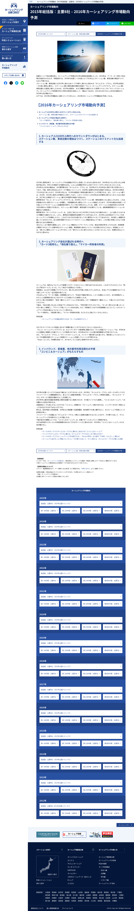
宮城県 (67, 892)
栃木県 (100, 892)
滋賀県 (47, 898)
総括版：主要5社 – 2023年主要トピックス (55, 550)
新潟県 (62, 895)
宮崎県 (100, 901)
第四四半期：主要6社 (111, 604)
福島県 (87, 892)
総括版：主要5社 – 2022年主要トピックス (55, 573)
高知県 (60, 901)
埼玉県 (113, 892)
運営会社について (37, 908)
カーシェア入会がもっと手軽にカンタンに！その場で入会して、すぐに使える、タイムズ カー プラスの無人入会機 (82, 439)
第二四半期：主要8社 (69, 743)
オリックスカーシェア (75, 857)
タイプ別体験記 (104, 867)
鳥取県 (88, 898)
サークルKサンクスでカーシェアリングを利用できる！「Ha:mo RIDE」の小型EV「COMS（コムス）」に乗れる (81, 436)
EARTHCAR (71, 870)
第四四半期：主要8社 (111, 743)
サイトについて (67, 908)
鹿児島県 (107, 901)
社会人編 (104, 870)
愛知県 (114, 895)
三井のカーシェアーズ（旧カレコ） (80, 877)
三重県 (121, 895)
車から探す (40, 883)
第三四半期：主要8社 (90, 743)
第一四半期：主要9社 (48, 813)
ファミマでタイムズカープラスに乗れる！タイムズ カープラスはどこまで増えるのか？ (72, 434)
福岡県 (67, 901)
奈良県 (73, 898)
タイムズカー (72, 873)
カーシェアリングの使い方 (108, 850)
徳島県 (121, 898)
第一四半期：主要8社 (48, 743)
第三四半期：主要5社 (90, 510)
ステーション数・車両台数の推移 (78, 34)
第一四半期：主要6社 (48, 604)
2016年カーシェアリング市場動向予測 (109, 34)
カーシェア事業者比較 (75, 850)
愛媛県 (54, 901)
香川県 (47, 901)
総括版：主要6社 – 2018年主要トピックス (55, 666)
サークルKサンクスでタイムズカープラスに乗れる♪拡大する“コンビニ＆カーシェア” (72, 431)
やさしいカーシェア (75, 863)
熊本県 (87, 901)
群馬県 (106, 892)
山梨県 (88, 895)
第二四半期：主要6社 (69, 604)
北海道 (47, 892)
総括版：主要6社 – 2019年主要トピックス (55, 643)
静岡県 (108, 895)
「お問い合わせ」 (86, 469)
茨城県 (93, 892)
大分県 (93, 901)
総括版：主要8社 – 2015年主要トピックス (55, 736)
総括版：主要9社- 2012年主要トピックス (55, 806)
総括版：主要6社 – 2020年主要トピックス (55, 620)
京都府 (54, 898)
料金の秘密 (103, 863)
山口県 (114, 898)
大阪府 (60, 898)
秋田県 (73, 892)
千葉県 (119, 892)
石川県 (75, 895)
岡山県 (101, 898)
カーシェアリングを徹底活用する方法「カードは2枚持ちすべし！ (65, 319)
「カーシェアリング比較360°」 (56, 461)
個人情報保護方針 (53, 908)
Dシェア (70, 880)
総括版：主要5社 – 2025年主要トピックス (55, 503)
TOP (30, 1)
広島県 (108, 898)
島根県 (95, 898)
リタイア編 (105, 880)
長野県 (95, 895)
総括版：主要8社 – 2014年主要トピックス (55, 759)
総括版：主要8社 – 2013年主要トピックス (55, 783)
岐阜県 (101, 895)
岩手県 (60, 892)
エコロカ (71, 883)
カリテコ (71, 860)
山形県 (80, 892)
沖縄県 (114, 901)
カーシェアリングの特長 (107, 860)
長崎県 (80, 901)
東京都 (47, 895)
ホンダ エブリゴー (74, 867)
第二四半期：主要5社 (69, 510)
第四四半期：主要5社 (111, 510)
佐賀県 (73, 901)
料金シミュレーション (44, 880)
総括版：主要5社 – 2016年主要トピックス (55, 713)
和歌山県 (81, 898)
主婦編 (103, 873)
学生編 (103, 877)
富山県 (68, 895)
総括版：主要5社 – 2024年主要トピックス (55, 527)
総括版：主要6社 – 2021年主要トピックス (55, 596)
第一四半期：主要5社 (48, 510)
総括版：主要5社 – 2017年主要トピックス (55, 689)
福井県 (81, 895)
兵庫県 (67, 898)
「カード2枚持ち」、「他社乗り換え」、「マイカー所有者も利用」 (61, 119)
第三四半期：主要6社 (90, 604)
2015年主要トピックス (45, 34)
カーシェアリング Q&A (107, 883)
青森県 (54, 892)
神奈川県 (55, 895)
